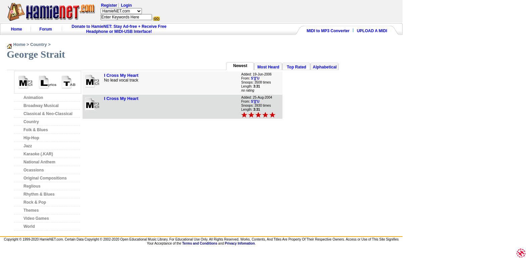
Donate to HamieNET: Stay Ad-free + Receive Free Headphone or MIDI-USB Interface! (119, 29)
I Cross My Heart (121, 75)
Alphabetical (324, 67)
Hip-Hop (31, 138)
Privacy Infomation (240, 243)
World (29, 226)
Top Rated (296, 67)
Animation (33, 97)
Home (16, 29)
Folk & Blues (35, 129)
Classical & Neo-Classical (47, 113)
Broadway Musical (41, 105)
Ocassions (33, 170)
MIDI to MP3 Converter (328, 31)
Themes (31, 210)
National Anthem (39, 162)
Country (38, 44)
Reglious (32, 186)
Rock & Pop (34, 202)
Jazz (27, 146)
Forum (46, 29)
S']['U (255, 78)
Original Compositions (45, 178)
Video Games (36, 218)
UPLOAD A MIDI (372, 31)
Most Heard (268, 67)
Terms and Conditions (199, 243)
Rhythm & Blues (39, 194)
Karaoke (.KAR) (38, 154)
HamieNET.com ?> (121, 11)
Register (109, 5)
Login (126, 5)
